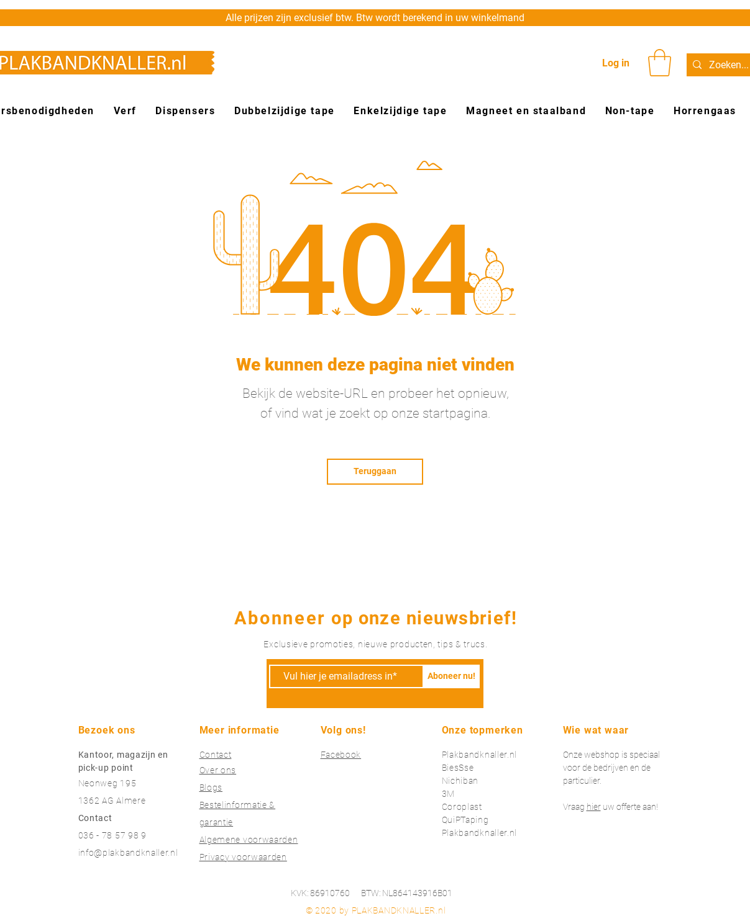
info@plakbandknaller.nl (128, 853)
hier (594, 807)
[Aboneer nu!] (452, 676)
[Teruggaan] (375, 472)
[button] (659, 62)
